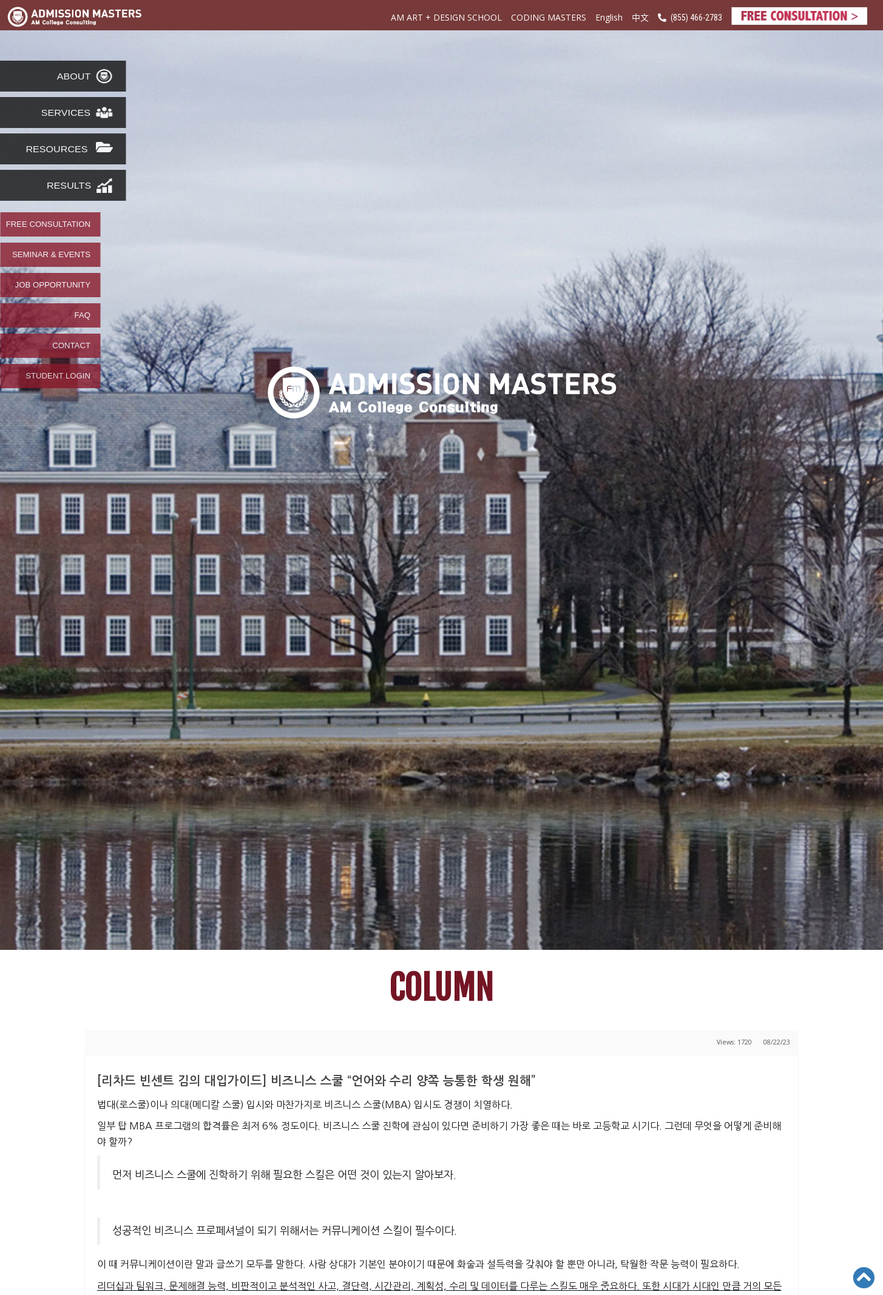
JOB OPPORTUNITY (52, 285)
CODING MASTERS (548, 17)
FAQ (82, 315)
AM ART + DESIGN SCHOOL (446, 17)
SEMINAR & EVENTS (51, 255)
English (609, 17)
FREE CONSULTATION (48, 224)
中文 (640, 17)
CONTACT (71, 345)
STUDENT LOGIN (57, 376)
